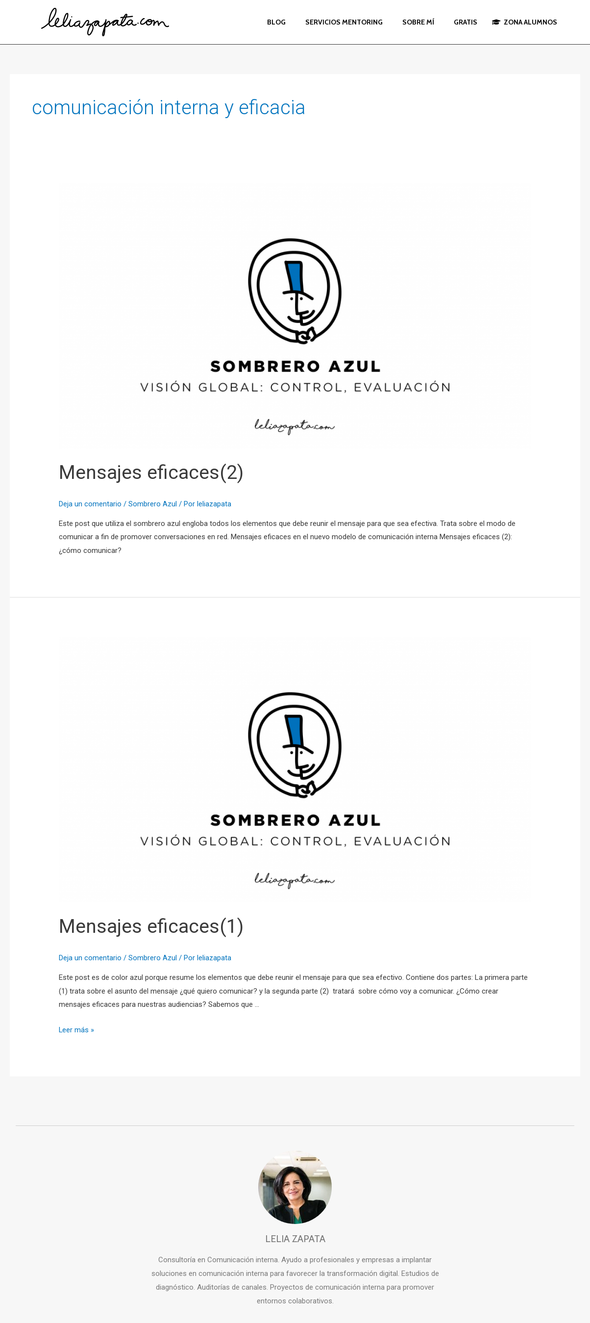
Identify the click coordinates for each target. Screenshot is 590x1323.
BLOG (276, 22)
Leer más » (77, 1029)
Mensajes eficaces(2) (152, 472)
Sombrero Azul (152, 503)
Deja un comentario (90, 503)
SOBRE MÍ (418, 22)
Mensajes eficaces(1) (152, 926)
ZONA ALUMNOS (524, 22)
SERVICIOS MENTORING (344, 22)
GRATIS (465, 22)
